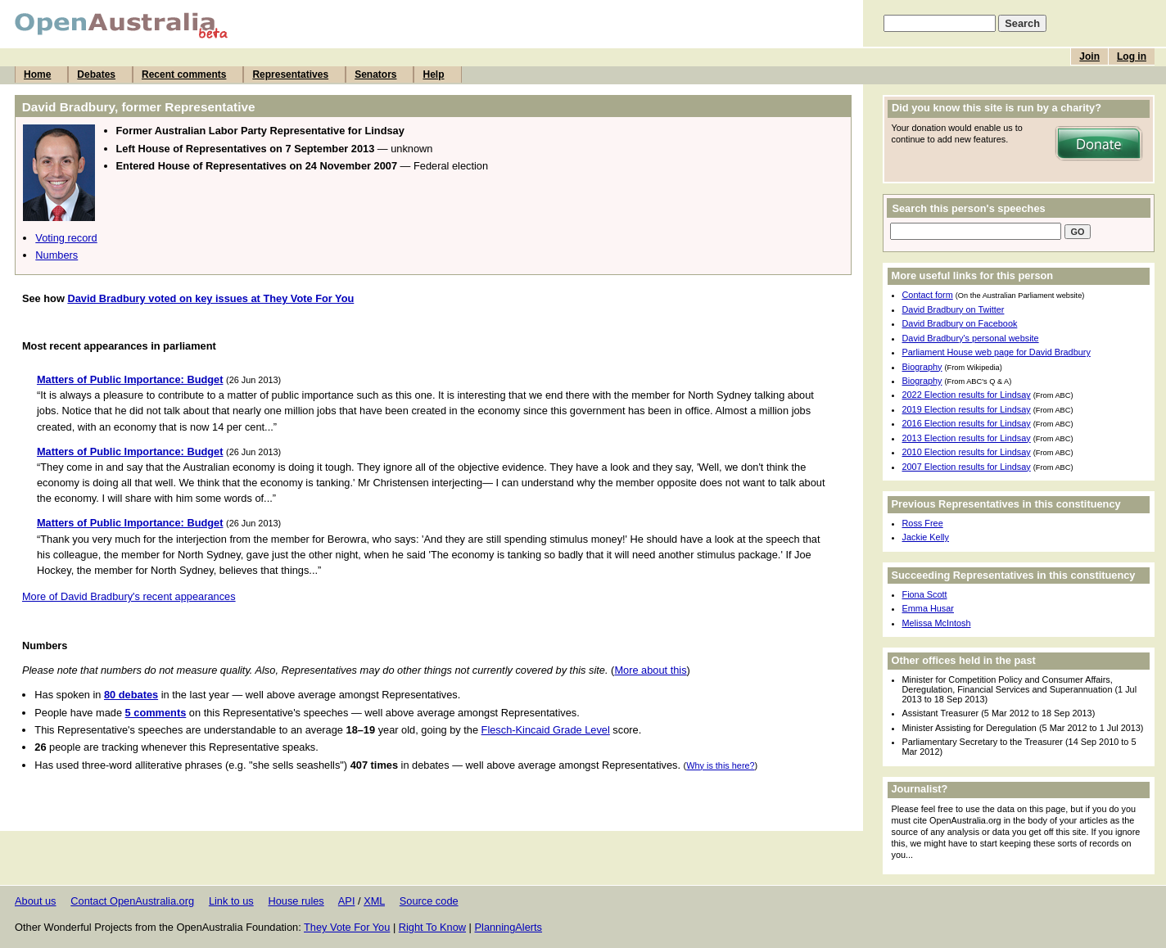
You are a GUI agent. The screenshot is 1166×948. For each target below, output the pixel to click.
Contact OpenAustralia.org (132, 901)
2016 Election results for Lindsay (966, 423)
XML (374, 901)
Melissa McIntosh (936, 623)
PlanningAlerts (509, 927)
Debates (96, 74)
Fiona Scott (924, 594)
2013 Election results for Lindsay (966, 438)
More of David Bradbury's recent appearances (129, 596)
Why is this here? (720, 765)
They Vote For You (347, 927)
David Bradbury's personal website (970, 338)
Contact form (927, 295)
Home (37, 74)
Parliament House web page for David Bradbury (996, 352)
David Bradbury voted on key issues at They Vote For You (210, 298)
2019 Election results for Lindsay (966, 409)
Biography (922, 367)
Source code (429, 901)
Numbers (56, 255)
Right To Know (432, 927)
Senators (375, 74)
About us (35, 901)
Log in (1131, 56)
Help (433, 74)
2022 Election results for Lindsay (966, 395)
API (346, 901)
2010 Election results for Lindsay (966, 452)
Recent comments (184, 74)
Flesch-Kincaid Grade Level (545, 730)
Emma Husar (928, 608)
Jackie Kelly (925, 537)
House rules (295, 901)
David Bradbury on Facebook (960, 323)
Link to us (231, 901)
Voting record (66, 238)
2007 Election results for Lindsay (966, 467)
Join (1089, 56)
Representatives (290, 74)
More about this (650, 670)
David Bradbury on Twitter (953, 309)
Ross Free (922, 523)
